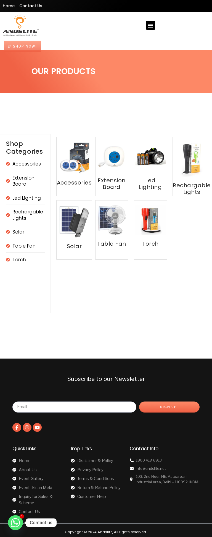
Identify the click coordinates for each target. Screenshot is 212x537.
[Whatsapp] (15, 522)
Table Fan (111, 244)
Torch (150, 244)
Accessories (74, 182)
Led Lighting (150, 184)
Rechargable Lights (192, 188)
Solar (74, 246)
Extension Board (112, 184)
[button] (150, 25)
